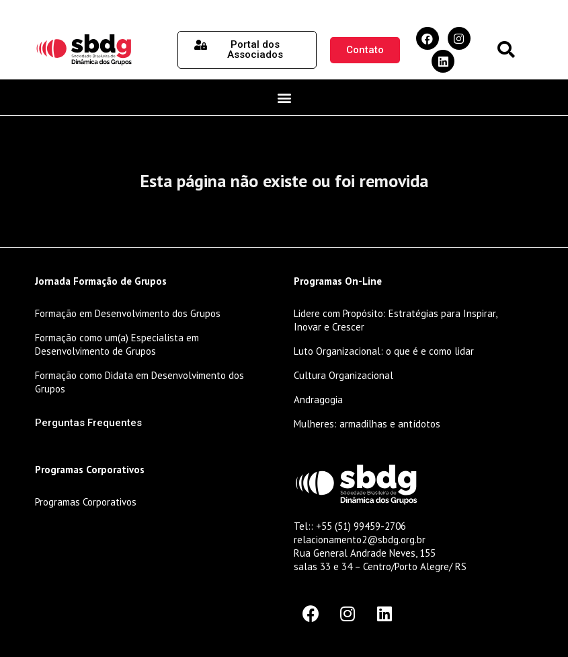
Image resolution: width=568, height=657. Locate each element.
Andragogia (318, 399)
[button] (506, 50)
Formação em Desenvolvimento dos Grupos (127, 313)
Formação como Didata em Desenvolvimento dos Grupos (139, 382)
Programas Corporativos (85, 501)
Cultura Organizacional (343, 375)
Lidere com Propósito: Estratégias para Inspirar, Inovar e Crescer (395, 320)
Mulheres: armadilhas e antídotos (367, 423)
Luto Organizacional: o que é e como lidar (384, 351)
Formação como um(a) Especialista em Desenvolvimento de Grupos (117, 344)
